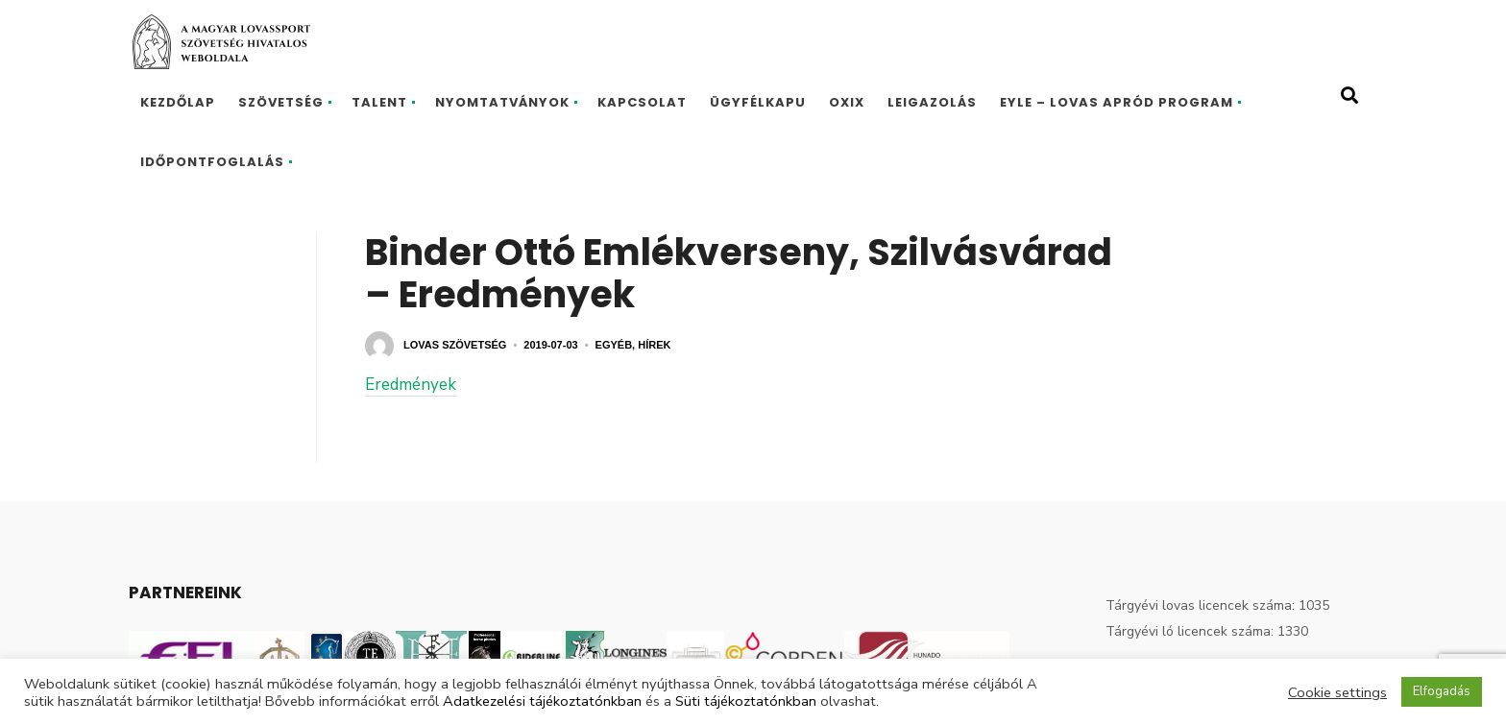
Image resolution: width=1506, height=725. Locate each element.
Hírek (654, 344)
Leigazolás (932, 102)
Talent (379, 102)
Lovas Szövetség (454, 344)
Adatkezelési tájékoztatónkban (542, 701)
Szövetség (281, 102)
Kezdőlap (177, 102)
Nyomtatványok (502, 102)
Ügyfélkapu (758, 102)
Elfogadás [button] (1441, 691)
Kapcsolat (642, 102)
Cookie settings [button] (1337, 692)
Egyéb (614, 344)
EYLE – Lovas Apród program (1116, 102)
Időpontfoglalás (212, 162)
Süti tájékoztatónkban (745, 701)
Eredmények (410, 385)
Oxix (846, 102)
